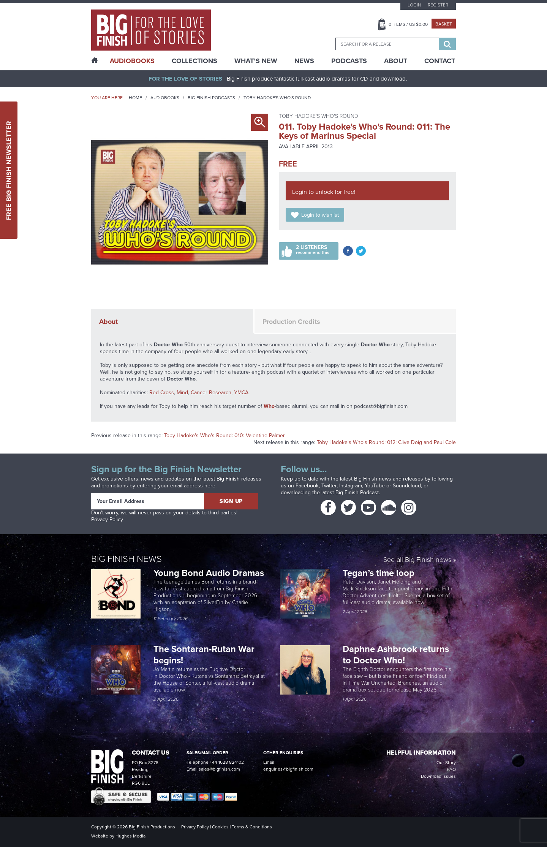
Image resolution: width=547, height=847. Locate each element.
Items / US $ (408, 24)
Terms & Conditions (252, 826)
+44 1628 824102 (227, 762)
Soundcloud (407, 486)
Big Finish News (126, 559)
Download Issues (438, 776)
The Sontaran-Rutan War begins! (204, 654)
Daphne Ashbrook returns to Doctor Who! (396, 654)
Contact (439, 60)
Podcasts (349, 60)
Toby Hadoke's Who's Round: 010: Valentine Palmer (224, 435)
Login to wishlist (320, 215)
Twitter (329, 486)
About (395, 60)
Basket (443, 24)
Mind (182, 393)
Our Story (446, 762)
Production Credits (291, 322)
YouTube (375, 486)
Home (135, 97)
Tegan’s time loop (380, 573)
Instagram (350, 486)
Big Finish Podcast (357, 492)
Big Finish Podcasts (211, 97)
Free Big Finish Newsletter (9, 170)
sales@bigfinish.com (219, 769)
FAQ (451, 769)
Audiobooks (164, 97)
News (304, 60)
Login (414, 5)
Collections (194, 60)
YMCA (241, 393)
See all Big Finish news (417, 560)
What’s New (255, 60)
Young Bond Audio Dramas (209, 573)
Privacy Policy (107, 519)
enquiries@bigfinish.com (288, 769)
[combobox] (387, 44)
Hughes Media (130, 836)
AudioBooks (132, 60)
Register (438, 5)
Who (269, 406)
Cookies (220, 826)
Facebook (307, 486)
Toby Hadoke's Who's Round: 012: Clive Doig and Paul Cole (386, 442)
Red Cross (161, 393)
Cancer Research (211, 393)
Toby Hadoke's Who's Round (277, 97)
